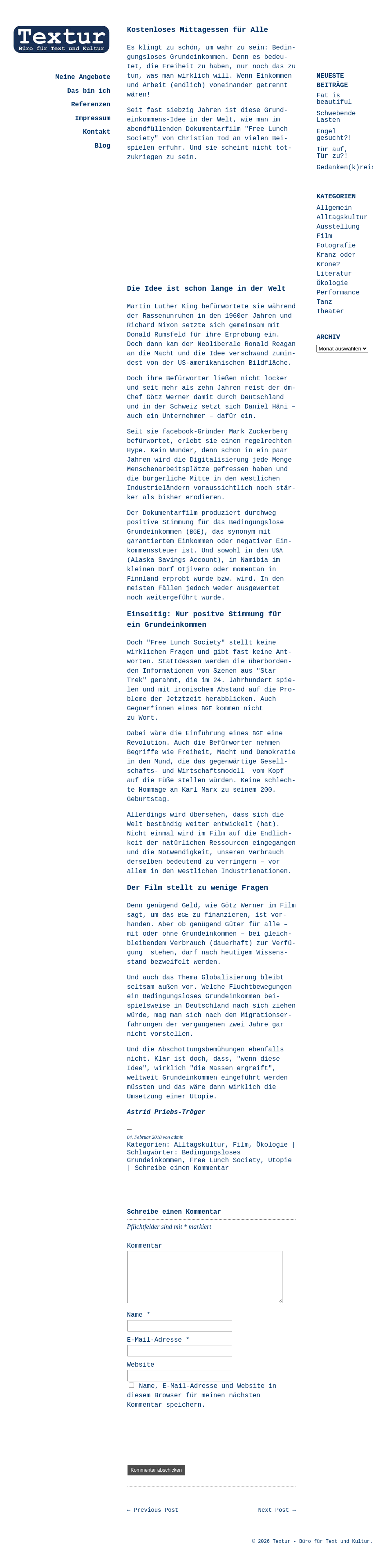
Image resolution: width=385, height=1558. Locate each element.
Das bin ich (88, 91)
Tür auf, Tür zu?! (332, 153)
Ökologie (272, 1145)
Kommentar (144, 1246)
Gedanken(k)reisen (349, 167)
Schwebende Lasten (336, 117)
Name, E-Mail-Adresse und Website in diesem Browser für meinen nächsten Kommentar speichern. (202, 1396)
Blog (102, 146)
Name (139, 1315)
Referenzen (90, 104)
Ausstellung (338, 227)
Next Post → (277, 1510)
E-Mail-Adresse (158, 1340)
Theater (330, 311)
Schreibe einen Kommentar (182, 1168)
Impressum (92, 118)
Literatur (333, 274)
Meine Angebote (83, 77)
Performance (338, 292)
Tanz (324, 302)
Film (240, 1145)
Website (140, 1365)
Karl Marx (201, 790)
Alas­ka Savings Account (174, 560)
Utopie (280, 1160)
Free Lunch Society (225, 1160)
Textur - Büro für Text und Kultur (321, 1542)
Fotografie (336, 245)
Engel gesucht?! (333, 135)
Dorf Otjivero (183, 569)
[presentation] (189, 1437)
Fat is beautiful (333, 99)
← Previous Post (153, 1510)
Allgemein (333, 208)
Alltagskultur (199, 1145)
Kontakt (96, 132)
